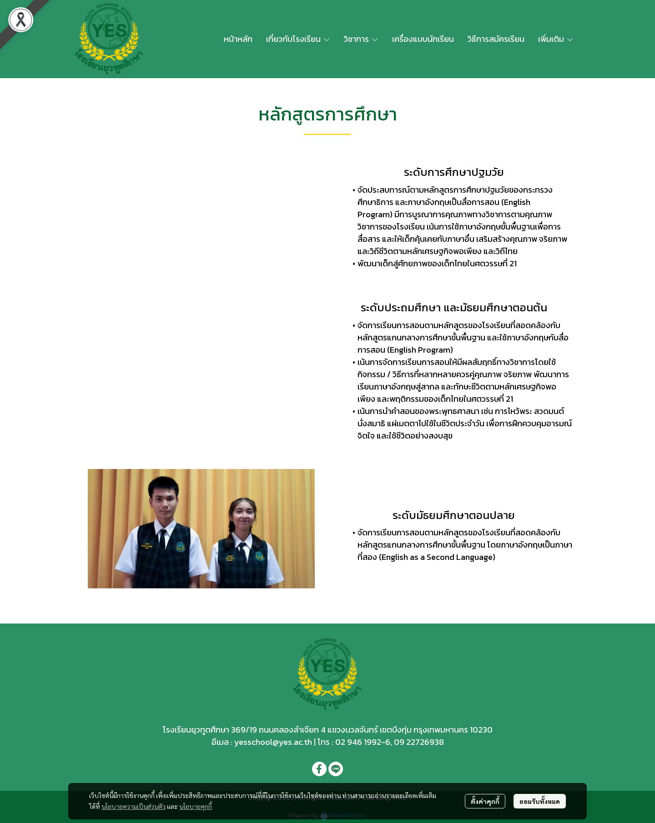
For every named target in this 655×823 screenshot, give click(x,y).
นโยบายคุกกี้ (195, 806)
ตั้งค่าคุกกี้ (485, 801)
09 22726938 (419, 742)
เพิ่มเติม (556, 39)
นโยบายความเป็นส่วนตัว (133, 806)
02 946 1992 (358, 742)
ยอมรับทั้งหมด (539, 801)
